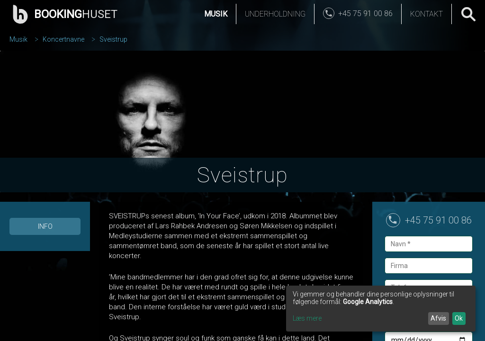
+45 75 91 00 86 (438, 220)
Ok (459, 318)
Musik (215, 13)
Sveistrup (113, 39)
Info (45, 226)
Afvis (438, 318)
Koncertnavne (63, 39)
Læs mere (307, 318)
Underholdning (275, 13)
